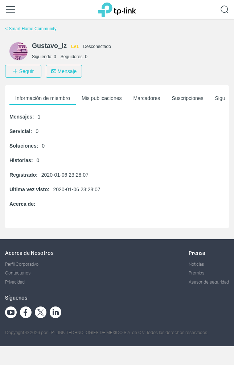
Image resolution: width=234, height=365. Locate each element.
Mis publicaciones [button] (102, 98)
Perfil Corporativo (21, 264)
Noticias (196, 264)
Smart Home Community (31, 28)
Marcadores (146, 98)
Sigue (221, 98)
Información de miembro (42, 98)
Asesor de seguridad (209, 282)
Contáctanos (17, 273)
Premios (196, 273)
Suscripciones (187, 98)
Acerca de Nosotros (29, 253)
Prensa (197, 253)
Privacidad (15, 282)
